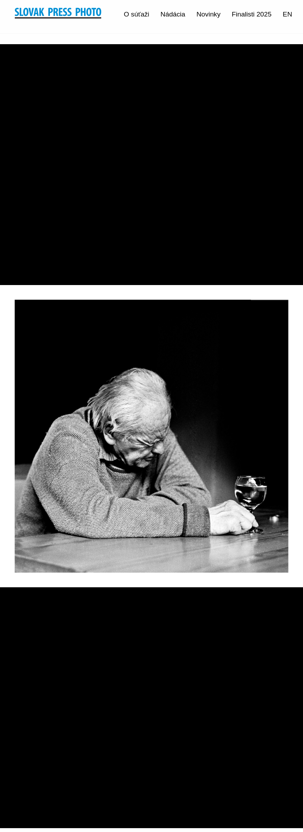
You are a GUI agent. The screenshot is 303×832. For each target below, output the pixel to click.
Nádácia (173, 14)
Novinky (208, 14)
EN (287, 14)
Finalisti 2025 (251, 14)
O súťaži (136, 14)
